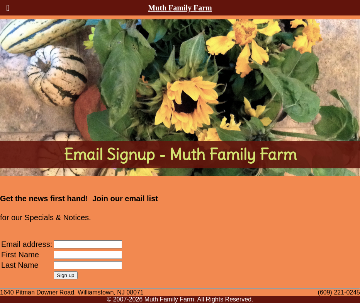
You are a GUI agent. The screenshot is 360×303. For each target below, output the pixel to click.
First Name (20, 254)
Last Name (20, 265)
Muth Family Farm (180, 7)
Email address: (26, 244)
